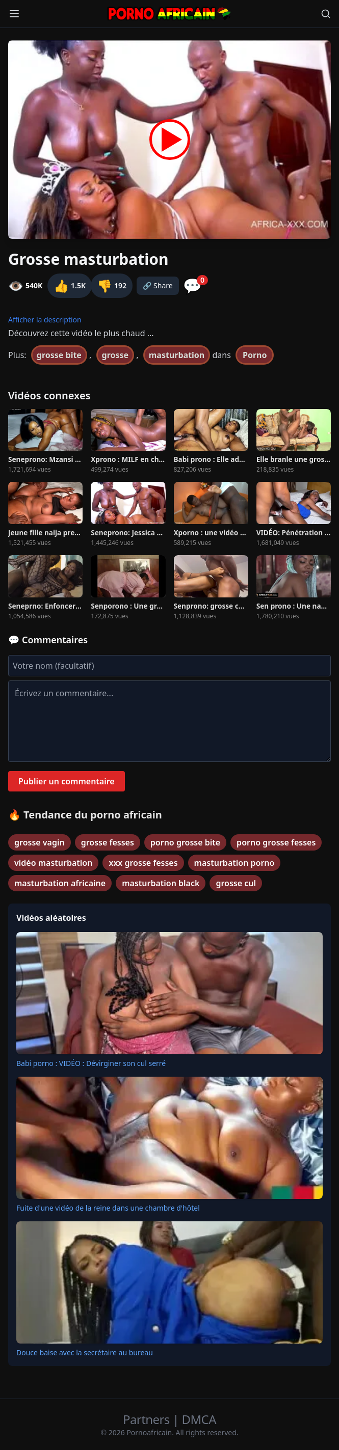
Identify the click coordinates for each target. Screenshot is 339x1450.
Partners (147, 1419)
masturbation (177, 355)
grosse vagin (39, 842)
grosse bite (59, 355)
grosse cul (236, 883)
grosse (115, 355)
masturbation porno (234, 862)
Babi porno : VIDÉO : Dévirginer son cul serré (91, 1063)
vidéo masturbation (53, 862)
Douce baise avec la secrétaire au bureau (84, 1352)
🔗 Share (158, 285)
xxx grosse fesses (143, 862)
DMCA (199, 1419)
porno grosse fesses (276, 842)
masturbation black (160, 883)
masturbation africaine (60, 883)
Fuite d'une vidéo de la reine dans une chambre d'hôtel (108, 1208)
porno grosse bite (185, 842)
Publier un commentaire (66, 781)
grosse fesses (107, 842)
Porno (255, 355)
